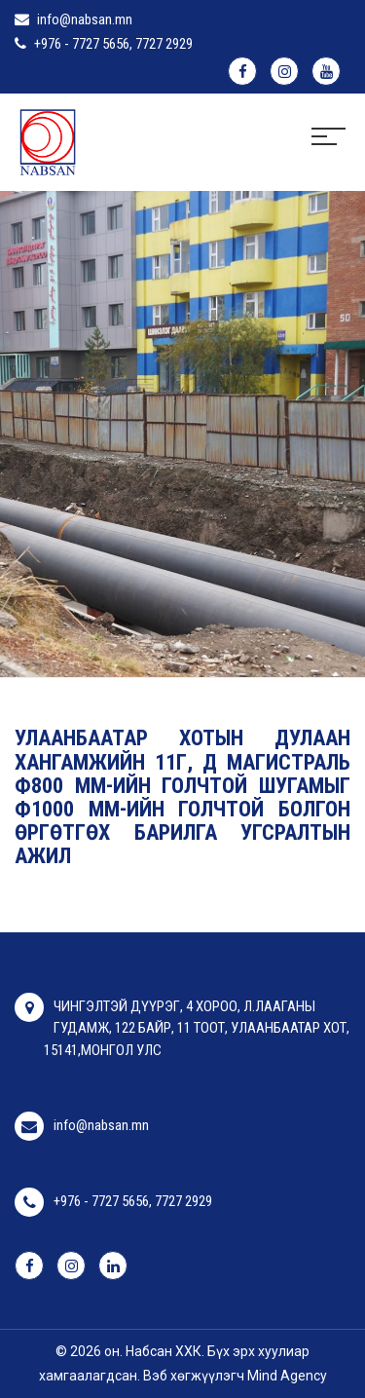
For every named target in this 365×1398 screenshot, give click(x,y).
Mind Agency (287, 1375)
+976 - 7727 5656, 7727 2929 (113, 44)
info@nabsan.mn (84, 19)
